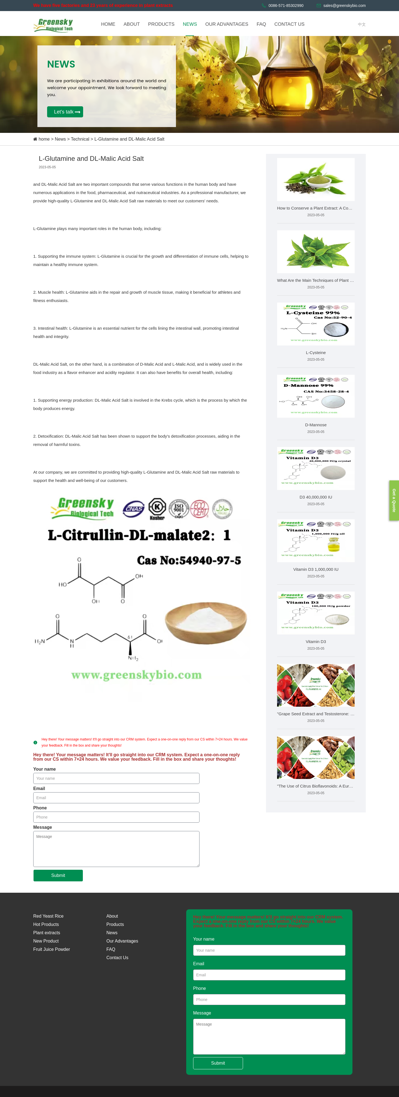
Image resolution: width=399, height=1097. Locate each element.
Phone (40, 808)
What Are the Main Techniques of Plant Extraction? (316, 280)
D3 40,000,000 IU (316, 497)
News (60, 139)
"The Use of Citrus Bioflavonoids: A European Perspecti (316, 786)
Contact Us (117, 957)
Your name (44, 769)
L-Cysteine (316, 352)
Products (115, 924)
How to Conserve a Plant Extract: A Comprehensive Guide (316, 208)
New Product (46, 941)
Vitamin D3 (316, 641)
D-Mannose (316, 425)
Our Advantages (122, 941)
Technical (81, 139)
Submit (58, 875)
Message (42, 827)
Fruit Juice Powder (51, 949)
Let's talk (63, 112)
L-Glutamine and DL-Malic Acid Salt (129, 139)
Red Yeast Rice (48, 916)
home (44, 139)
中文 (362, 24)
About (112, 916)
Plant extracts (46, 932)
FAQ (110, 949)
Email (39, 788)
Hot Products (46, 924)
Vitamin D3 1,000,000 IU (315, 569)
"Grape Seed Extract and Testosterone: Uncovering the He (316, 714)
